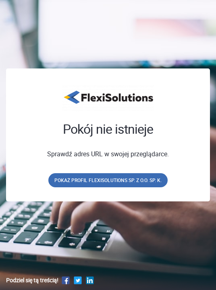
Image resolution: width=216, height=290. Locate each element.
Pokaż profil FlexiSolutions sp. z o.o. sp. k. (108, 180)
